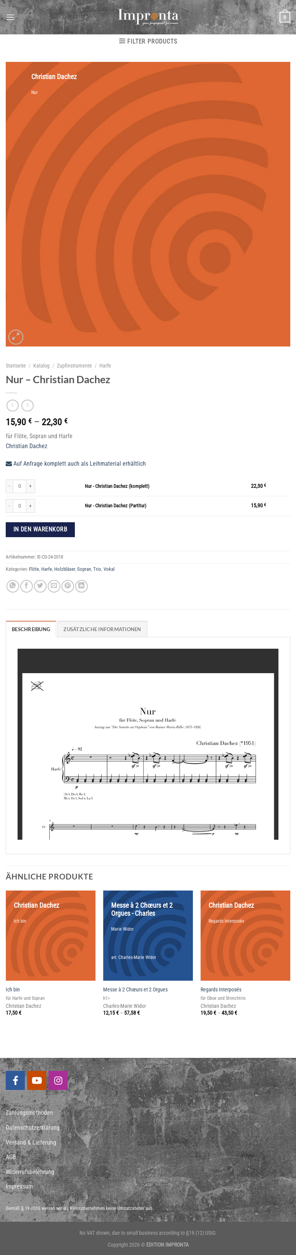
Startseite (16, 366)
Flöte (34, 569)
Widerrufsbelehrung (30, 1172)
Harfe (105, 366)
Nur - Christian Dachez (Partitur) (115, 505)
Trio (97, 569)
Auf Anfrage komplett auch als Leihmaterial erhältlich (76, 463)
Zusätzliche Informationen (102, 629)
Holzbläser (64, 569)
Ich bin (13, 989)
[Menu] (10, 17)
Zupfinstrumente (74, 366)
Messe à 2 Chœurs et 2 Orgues (135, 989)
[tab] (31, 629)
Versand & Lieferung (31, 1142)
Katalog (41, 366)
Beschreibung (31, 629)
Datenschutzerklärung (33, 1127)
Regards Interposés (221, 989)
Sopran (84, 569)
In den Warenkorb (40, 529)
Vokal (109, 569)
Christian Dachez (26, 446)
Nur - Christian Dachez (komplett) (117, 486)
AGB (11, 1157)
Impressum (19, 1186)
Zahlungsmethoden (29, 1112)
